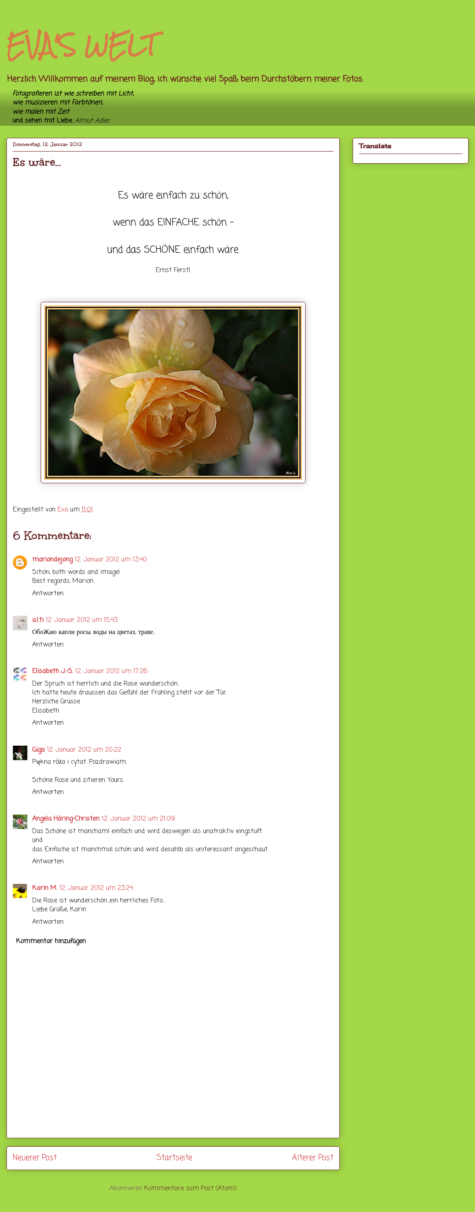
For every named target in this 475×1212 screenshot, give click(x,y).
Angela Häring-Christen (65, 819)
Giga (38, 750)
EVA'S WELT (81, 45)
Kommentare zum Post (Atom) (190, 1188)
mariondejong (52, 560)
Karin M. (44, 888)
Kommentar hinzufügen (51, 941)
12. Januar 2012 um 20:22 (84, 750)
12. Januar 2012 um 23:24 (96, 888)
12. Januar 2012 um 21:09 (138, 819)
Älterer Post (312, 1158)
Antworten (48, 594)
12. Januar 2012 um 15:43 (82, 620)
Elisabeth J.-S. (52, 671)
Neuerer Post (35, 1158)
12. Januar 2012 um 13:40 (111, 560)
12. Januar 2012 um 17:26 (111, 671)
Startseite (174, 1158)
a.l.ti (37, 620)
